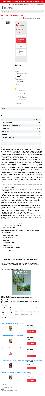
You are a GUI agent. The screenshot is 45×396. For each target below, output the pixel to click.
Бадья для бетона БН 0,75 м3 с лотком (12, 323)
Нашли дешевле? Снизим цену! (21, 52)
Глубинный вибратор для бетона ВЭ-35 (12, 348)
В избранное (19, 103)
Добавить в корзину (21, 40)
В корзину (31, 331)
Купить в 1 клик (20, 45)
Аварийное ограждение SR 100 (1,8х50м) (13, 335)
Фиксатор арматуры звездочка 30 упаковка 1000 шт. (16, 372)
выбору (18, 84)
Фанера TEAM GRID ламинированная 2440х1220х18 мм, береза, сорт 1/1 (22, 360)
